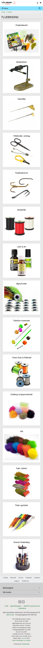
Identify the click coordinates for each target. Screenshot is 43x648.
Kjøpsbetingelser (16, 606)
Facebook (29, 577)
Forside (3, 12)
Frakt (6, 606)
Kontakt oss (25, 581)
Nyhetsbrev (22, 608)
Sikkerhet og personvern (31, 606)
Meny (4, 8)
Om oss (21, 577)
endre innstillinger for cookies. (21, 640)
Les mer (24, 638)
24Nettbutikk (25, 644)
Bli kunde (13, 577)
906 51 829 (10, 615)
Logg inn (16, 581)
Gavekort (37, 577)
